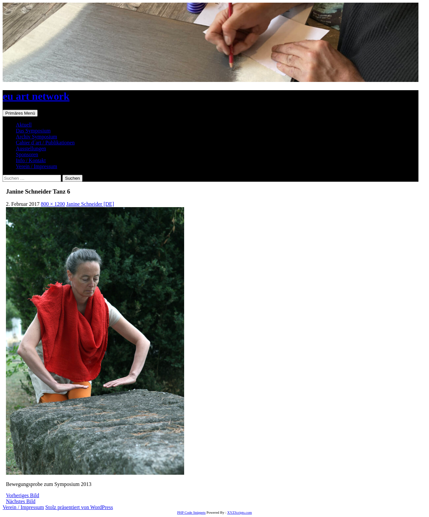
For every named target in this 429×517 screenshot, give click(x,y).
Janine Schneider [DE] (90, 204)
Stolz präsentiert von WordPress (79, 507)
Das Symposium (33, 130)
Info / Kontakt (31, 160)
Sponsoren (27, 154)
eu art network (36, 96)
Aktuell (24, 125)
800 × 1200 (53, 204)
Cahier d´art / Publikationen (45, 142)
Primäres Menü (20, 113)
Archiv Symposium (36, 136)
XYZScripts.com (239, 512)
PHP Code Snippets (191, 512)
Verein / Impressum (36, 166)
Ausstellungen (31, 148)
